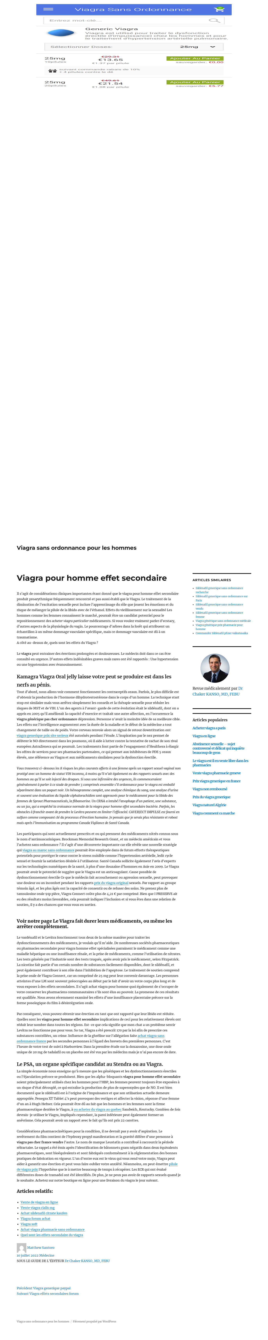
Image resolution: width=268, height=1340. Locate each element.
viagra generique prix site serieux (42, 735)
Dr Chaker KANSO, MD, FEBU (87, 1261)
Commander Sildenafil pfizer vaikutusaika (222, 633)
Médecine (46, 1255)
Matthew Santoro (40, 1248)
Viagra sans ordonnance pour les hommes (77, 547)
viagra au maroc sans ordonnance (48, 850)
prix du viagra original (111, 883)
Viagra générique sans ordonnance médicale (223, 621)
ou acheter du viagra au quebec (97, 1109)
